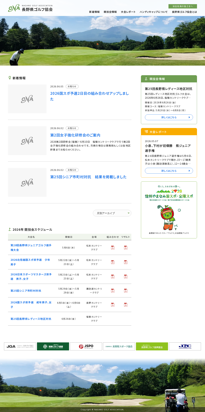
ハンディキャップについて (154, 11)
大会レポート (128, 11)
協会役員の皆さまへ (183, 6)
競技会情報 (110, 11)
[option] (102, 33)
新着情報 (94, 11)
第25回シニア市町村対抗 (26, 290)
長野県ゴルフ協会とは (184, 11)
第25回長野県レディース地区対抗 (31, 319)
